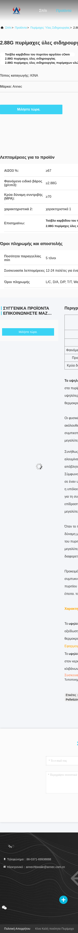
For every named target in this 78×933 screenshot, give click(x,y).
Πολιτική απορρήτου (17, 928)
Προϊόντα (64, 11)
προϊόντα (21, 27)
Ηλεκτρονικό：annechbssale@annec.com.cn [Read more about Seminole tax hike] (34, 867)
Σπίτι (43, 11)
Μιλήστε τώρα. (31, 109)
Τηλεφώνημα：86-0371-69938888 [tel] (27, 859)
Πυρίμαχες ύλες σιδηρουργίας (50, 27)
